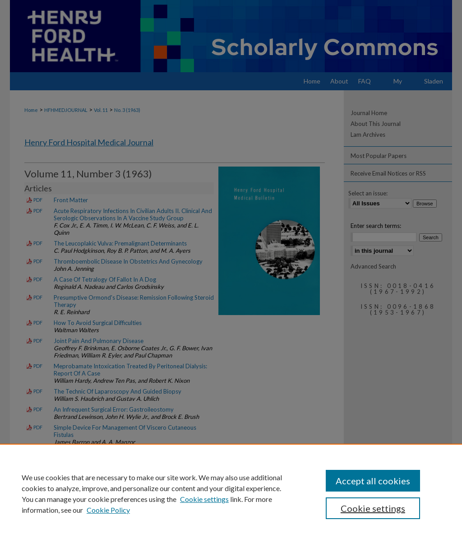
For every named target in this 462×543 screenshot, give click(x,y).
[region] (231, 493)
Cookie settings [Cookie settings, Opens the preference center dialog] (373, 508)
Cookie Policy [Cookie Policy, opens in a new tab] (108, 510)
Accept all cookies (373, 480)
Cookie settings (204, 499)
